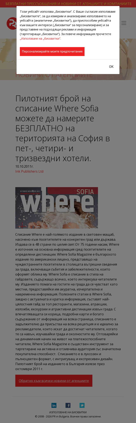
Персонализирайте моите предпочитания (52, 51)
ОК (111, 67)
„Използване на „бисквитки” (40, 38)
